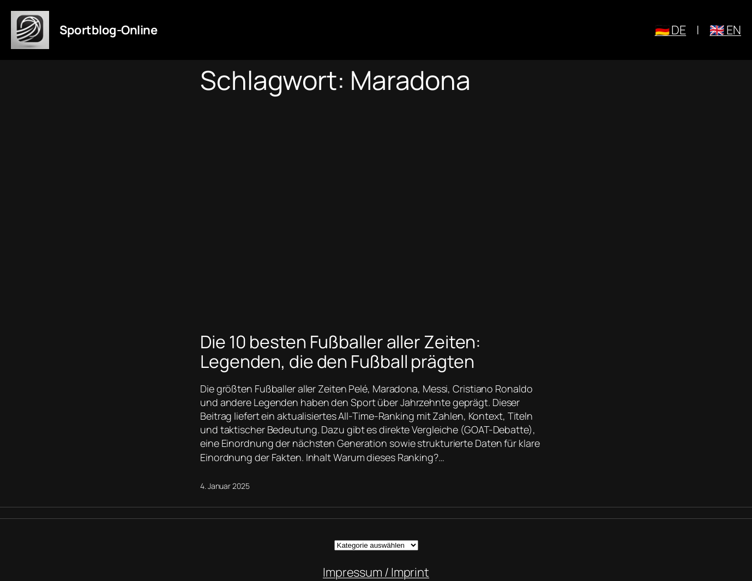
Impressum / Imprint (376, 572)
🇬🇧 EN (725, 30)
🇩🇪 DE (671, 30)
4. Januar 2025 (225, 486)
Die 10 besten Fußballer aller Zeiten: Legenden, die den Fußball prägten (340, 351)
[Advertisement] (376, 210)
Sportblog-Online (108, 30)
